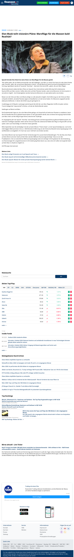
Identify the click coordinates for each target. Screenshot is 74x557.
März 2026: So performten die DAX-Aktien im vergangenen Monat (21, 366)
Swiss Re (4, 305)
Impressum (43, 528)
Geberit (4, 318)
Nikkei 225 (55, 544)
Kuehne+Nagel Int (7, 292)
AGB (41, 534)
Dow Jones (39, 544)
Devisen (18, 546)
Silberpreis (40, 546)
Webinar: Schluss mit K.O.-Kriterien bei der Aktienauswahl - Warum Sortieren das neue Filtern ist (30, 379)
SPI (12, 544)
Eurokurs (32, 546)
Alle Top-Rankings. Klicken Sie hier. (13, 419)
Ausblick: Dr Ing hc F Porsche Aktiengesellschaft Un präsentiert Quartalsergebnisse (26, 389)
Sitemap (5, 534)
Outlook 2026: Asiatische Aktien (17, 337)
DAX (23, 544)
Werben (23, 530)
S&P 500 (62, 544)
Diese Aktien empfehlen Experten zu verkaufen (16, 360)
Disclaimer (43, 532)
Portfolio (13, 548)
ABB (3, 312)
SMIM (19, 544)
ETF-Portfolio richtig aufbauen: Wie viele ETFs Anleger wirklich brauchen (23, 373)
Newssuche (6, 273)
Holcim (4, 315)
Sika (3, 308)
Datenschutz (43, 530)
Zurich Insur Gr (6, 298)
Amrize (4, 322)
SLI (15, 544)
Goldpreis (6, 546)
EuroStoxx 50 (30, 544)
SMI (67, 544)
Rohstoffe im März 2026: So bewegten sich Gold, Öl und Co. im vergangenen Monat (26, 363)
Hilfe (22, 528)
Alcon (3, 302)
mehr (4, 325)
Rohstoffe (6, 548)
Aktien (12, 546)
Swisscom (5, 295)
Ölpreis (32, 548)
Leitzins (38, 548)
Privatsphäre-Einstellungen (48, 536)
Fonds (47, 546)
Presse (5, 532)
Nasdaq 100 (47, 544)
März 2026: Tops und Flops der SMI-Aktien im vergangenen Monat (21, 383)
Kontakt (5, 528)
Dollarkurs (25, 546)
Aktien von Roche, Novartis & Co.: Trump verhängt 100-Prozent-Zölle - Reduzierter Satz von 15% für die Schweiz (35, 370)
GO (61, 276)
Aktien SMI (6, 544)
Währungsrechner (22, 548)
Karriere (5, 530)
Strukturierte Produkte (57, 546)
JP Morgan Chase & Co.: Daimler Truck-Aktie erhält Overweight (20, 386)
